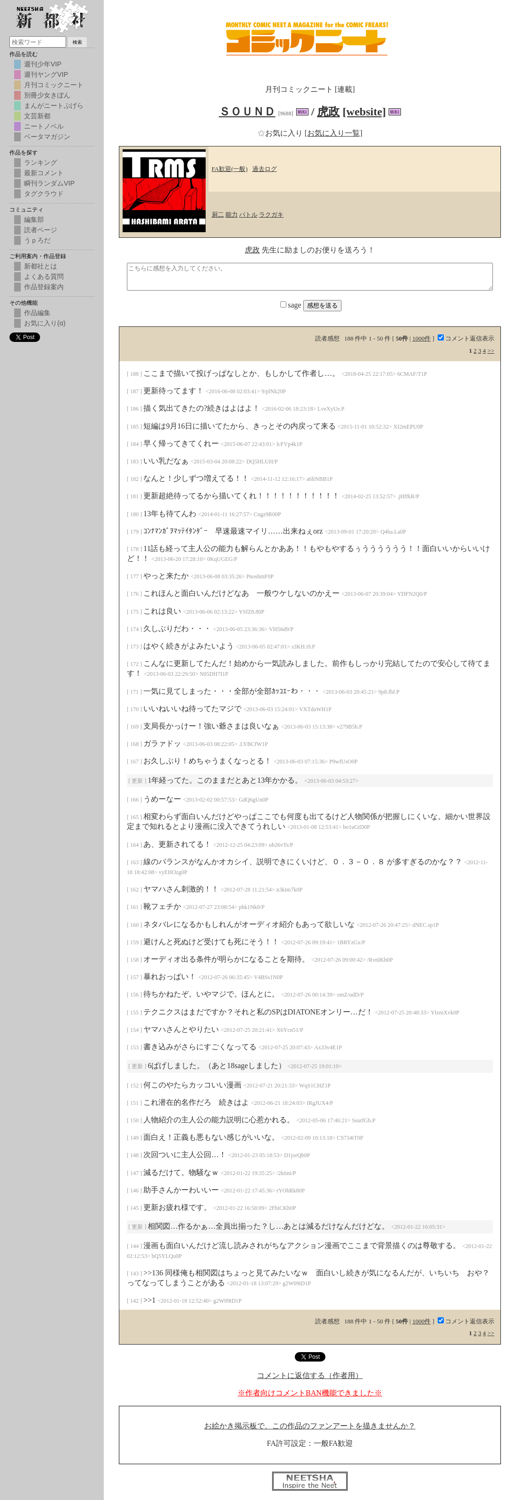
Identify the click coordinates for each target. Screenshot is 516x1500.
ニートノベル (44, 126)
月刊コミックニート (53, 85)
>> (490, 350)
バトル (248, 214)
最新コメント (44, 173)
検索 (77, 42)
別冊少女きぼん (47, 95)
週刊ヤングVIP (46, 74)
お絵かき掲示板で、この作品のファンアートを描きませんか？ (310, 1426)
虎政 (328, 111)
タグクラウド (44, 193)
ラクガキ (271, 214)
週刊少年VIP (42, 64)
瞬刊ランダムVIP (49, 183)
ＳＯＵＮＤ (247, 111)
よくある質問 (44, 276)
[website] (364, 111)
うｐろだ (37, 240)
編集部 (34, 219)
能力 (231, 214)
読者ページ (40, 230)
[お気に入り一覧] (334, 133)
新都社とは (40, 266)
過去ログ (264, 168)
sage (291, 305)
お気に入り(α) (45, 323)
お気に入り (281, 133)
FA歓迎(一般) (230, 168)
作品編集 (37, 312)
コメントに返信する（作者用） (310, 1375)
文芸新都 (37, 116)
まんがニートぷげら (53, 105)
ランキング (40, 162)
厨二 (218, 214)
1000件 (421, 338)
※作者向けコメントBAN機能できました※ (310, 1393)
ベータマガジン (47, 136)
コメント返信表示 (466, 338)
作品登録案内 (44, 287)
